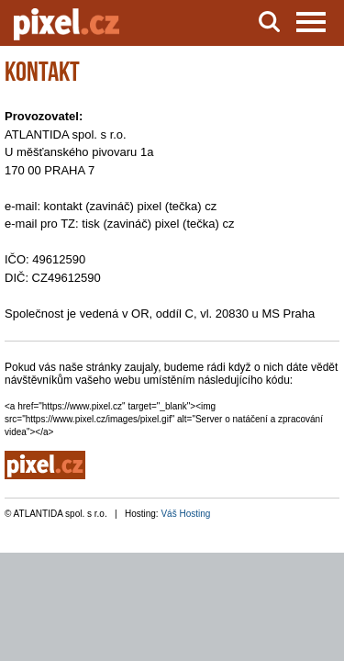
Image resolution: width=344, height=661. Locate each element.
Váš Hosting (185, 514)
